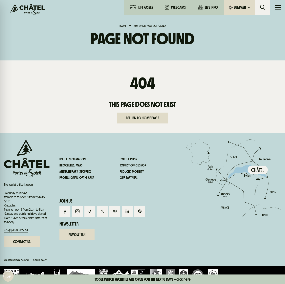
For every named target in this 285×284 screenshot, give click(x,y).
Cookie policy (40, 259)
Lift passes (141, 7)
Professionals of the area (76, 178)
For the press (128, 159)
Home (123, 26)
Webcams (175, 7)
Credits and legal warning (16, 259)
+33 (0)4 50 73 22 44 (16, 230)
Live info (208, 7)
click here (183, 279)
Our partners (129, 178)
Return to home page (142, 118)
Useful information (232, 170)
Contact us (22, 241)
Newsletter (77, 234)
